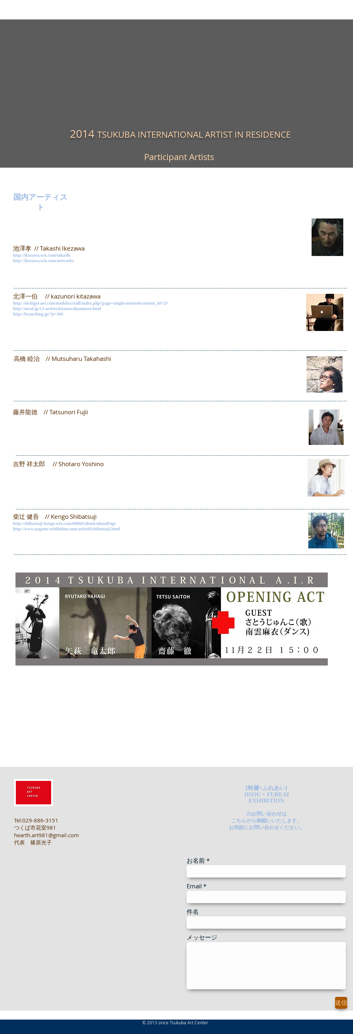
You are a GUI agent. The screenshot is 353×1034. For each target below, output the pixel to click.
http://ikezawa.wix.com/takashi (41, 255)
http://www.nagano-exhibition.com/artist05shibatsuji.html (66, 528)
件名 (193, 912)
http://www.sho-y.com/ (35, 471)
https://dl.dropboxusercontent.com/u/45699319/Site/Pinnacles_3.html (83, 372)
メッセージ (202, 937)
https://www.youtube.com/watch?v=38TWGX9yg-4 (62, 477)
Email (194, 886)
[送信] (341, 1003)
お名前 (196, 860)
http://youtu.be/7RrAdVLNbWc (43, 721)
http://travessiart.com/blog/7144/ (47, 716)
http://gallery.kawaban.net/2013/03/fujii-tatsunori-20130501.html (78, 425)
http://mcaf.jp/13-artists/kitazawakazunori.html (57, 308)
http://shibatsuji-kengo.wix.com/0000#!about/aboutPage (64, 523)
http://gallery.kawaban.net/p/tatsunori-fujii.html (60, 431)
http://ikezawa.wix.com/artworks (43, 260)
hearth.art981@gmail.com (46, 835)
